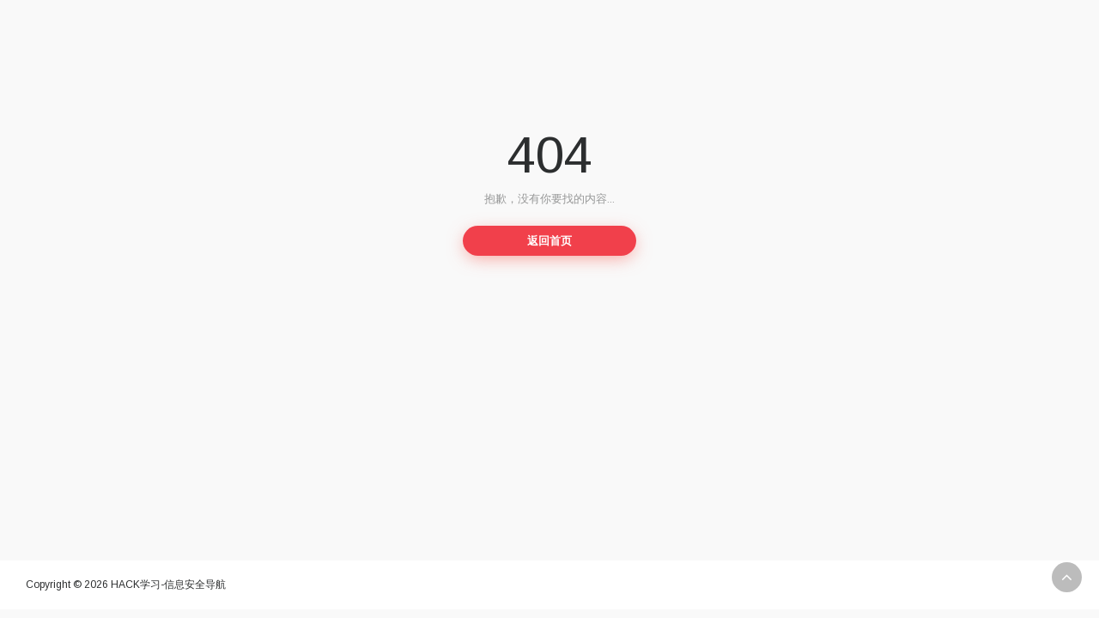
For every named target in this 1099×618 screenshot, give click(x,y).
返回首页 (549, 240)
